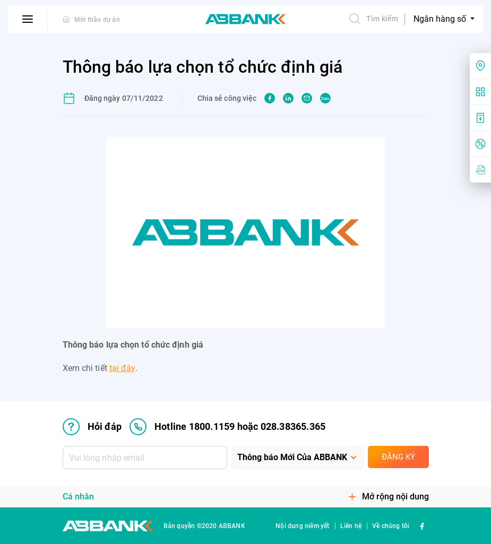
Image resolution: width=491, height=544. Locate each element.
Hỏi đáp (92, 426)
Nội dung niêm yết (302, 526)
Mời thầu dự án (97, 19)
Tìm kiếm (373, 18)
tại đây (122, 368)
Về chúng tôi (390, 526)
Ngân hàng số (441, 19)
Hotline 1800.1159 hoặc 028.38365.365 (227, 426)
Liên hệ (350, 526)
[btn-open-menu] (28, 19)
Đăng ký (398, 457)
